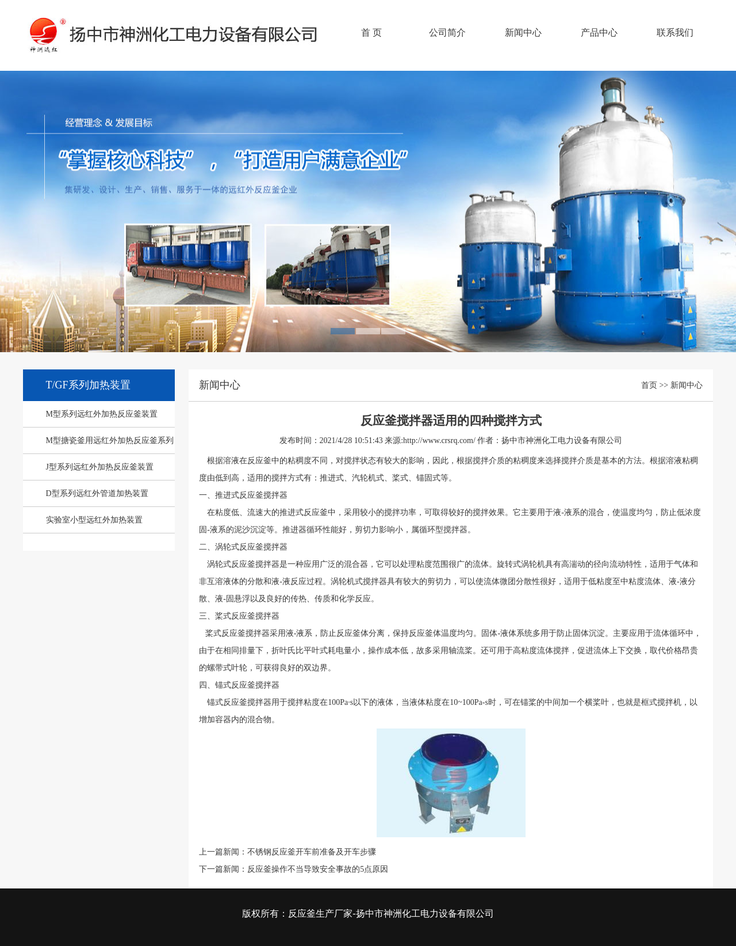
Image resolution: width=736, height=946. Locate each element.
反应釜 (175, 44)
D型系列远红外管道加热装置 (97, 493)
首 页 (371, 32)
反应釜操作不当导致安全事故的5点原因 (317, 869)
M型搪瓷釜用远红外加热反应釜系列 (110, 440)
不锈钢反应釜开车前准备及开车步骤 (311, 852)
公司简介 (447, 32)
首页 (649, 385)
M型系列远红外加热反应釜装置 (102, 414)
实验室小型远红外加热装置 (94, 520)
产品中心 (599, 32)
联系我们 (675, 32)
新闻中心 (523, 32)
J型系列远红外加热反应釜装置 (100, 467)
